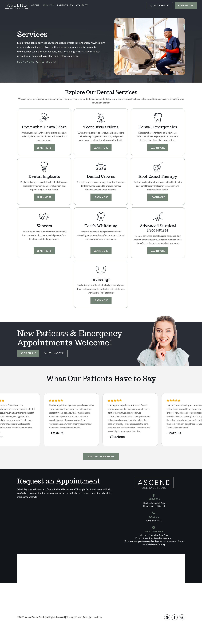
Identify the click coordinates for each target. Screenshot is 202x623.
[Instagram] (182, 617)
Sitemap (70, 617)
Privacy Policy (82, 617)
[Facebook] (175, 617)
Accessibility (96, 617)
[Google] (167, 617)
